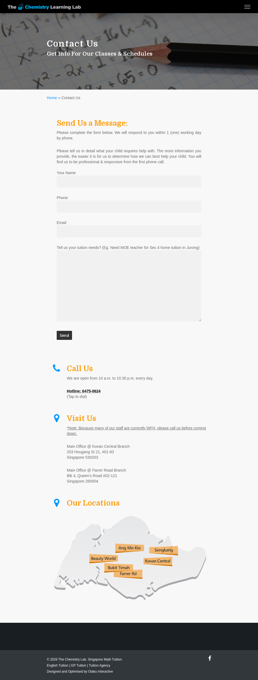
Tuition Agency (99, 665)
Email (129, 228)
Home (52, 98)
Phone (129, 204)
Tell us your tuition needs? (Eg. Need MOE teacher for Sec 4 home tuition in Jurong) (129, 284)
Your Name (129, 179)
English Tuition (57, 665)
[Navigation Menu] (247, 6)
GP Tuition (78, 665)
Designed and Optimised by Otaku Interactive (80, 671)
